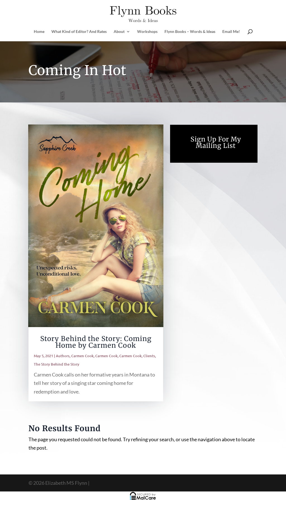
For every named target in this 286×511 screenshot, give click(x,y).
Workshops (147, 32)
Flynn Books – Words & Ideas (190, 32)
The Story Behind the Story (56, 364)
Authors (63, 355)
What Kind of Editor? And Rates (79, 32)
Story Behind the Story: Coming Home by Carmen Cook (96, 342)
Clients (149, 355)
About (119, 32)
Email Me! (231, 32)
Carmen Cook (82, 355)
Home (39, 32)
